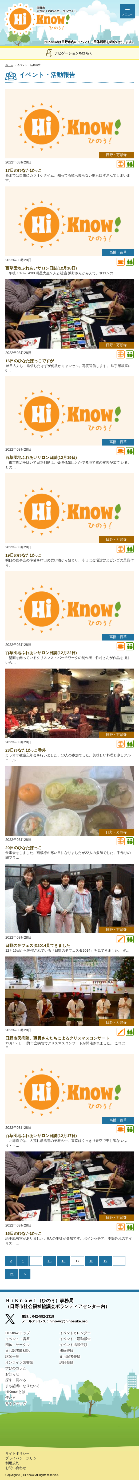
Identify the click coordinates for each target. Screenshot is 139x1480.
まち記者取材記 (17, 1351)
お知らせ (12, 1374)
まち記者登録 (69, 1356)
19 (106, 1261)
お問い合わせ (15, 1468)
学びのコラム (15, 1368)
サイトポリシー (17, 1453)
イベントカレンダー (75, 1333)
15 (49, 1261)
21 (12, 1274)
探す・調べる (15, 1380)
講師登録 (66, 1362)
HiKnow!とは (15, 1392)
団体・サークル (17, 1345)
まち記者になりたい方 (22, 1386)
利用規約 (12, 1463)
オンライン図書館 (19, 1362)
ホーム (9, 65)
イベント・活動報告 (75, 1339)
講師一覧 (12, 1356)
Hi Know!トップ (17, 1333)
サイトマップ (15, 1403)
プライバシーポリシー (22, 1458)
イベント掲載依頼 (73, 1345)
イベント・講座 (17, 1339)
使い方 (10, 1398)
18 (91, 1261)
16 (64, 1261)
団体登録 (66, 1351)
